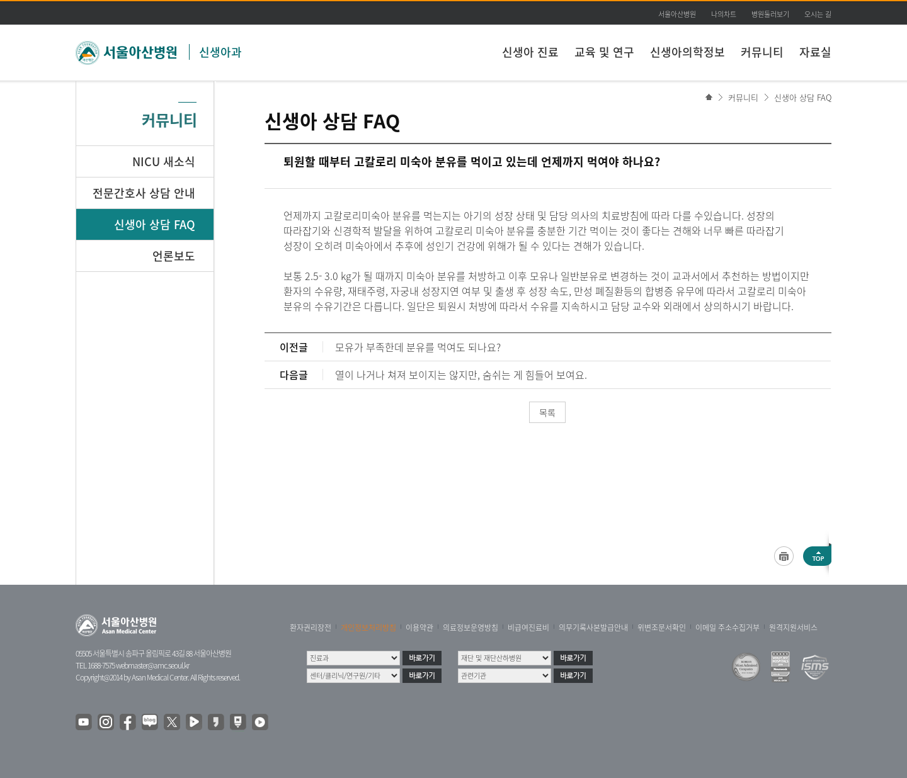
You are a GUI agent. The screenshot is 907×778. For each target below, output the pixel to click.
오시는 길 (817, 14)
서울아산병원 (677, 14)
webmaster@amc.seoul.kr (152, 665)
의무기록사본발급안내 (593, 627)
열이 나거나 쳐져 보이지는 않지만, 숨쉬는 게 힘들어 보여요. (461, 374)
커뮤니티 (762, 51)
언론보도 (173, 255)
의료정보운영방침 (470, 627)
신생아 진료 (530, 51)
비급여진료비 (528, 627)
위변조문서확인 (661, 627)
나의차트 (723, 14)
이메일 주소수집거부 (727, 627)
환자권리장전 (310, 627)
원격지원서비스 (793, 627)
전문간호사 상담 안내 (144, 192)
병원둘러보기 (770, 14)
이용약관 (419, 627)
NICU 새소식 (163, 161)
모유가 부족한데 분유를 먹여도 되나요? (418, 346)
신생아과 (220, 51)
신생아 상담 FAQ (802, 97)
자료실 (815, 51)
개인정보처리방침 (368, 627)
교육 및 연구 (604, 51)
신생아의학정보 (687, 51)
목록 (547, 412)
